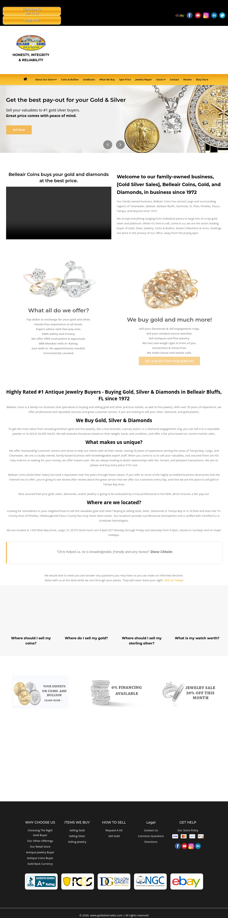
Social (159, 71)
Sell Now (20, 122)
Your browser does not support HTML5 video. (58, 205)
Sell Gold (114, 830)
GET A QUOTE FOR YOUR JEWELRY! (169, 355)
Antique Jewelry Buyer (40, 846)
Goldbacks (89, 71)
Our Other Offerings (40, 834)
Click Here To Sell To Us (19, 11)
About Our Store (44, 71)
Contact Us (151, 824)
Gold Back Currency (40, 857)
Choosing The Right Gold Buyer (40, 826)
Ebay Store (202, 71)
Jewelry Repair (143, 71)
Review (187, 71)
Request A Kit (114, 824)
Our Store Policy (187, 824)
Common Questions (151, 830)
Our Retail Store (40, 840)
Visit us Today (173, 574)
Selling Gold (77, 824)
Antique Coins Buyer (40, 852)
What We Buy (107, 71)
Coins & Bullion (70, 71)
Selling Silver (77, 830)
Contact (174, 71)
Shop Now (52, 11)
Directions (150, 835)
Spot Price (125, 71)
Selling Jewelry (77, 835)
